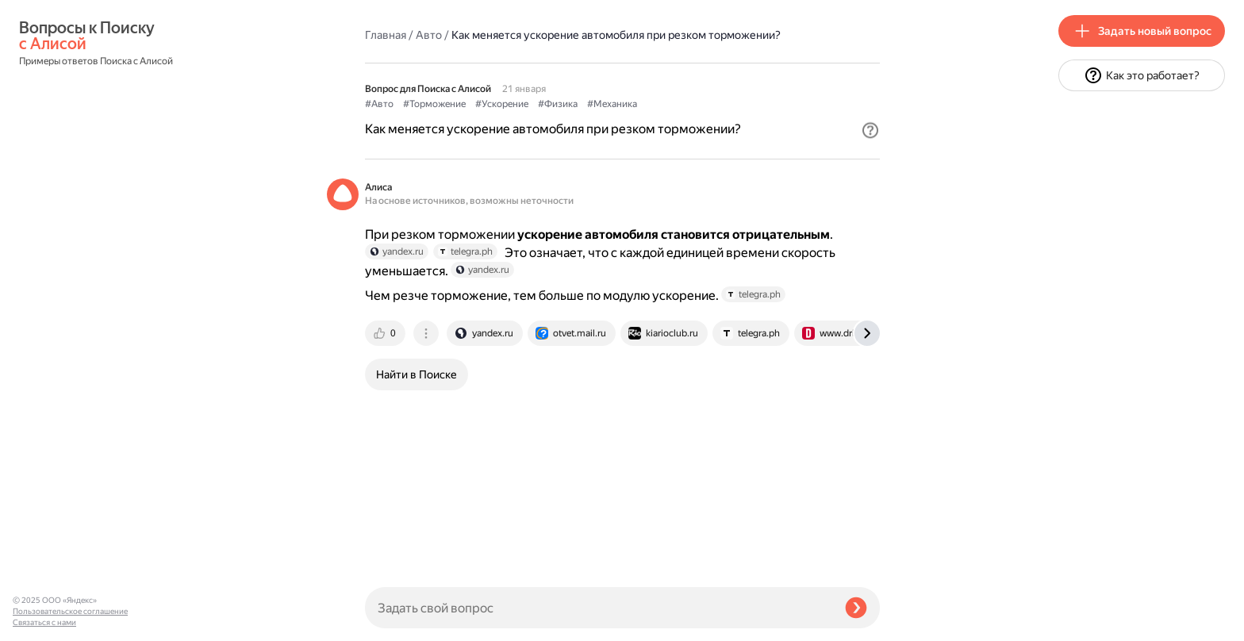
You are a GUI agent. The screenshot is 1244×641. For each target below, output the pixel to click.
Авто (429, 35)
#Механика (612, 103)
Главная (385, 35)
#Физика (558, 103)
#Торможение (434, 103)
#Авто (379, 103)
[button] (870, 130)
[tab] (386, 333)
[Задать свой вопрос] (598, 607)
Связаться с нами (44, 622)
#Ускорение (501, 103)
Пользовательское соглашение (70, 611)
